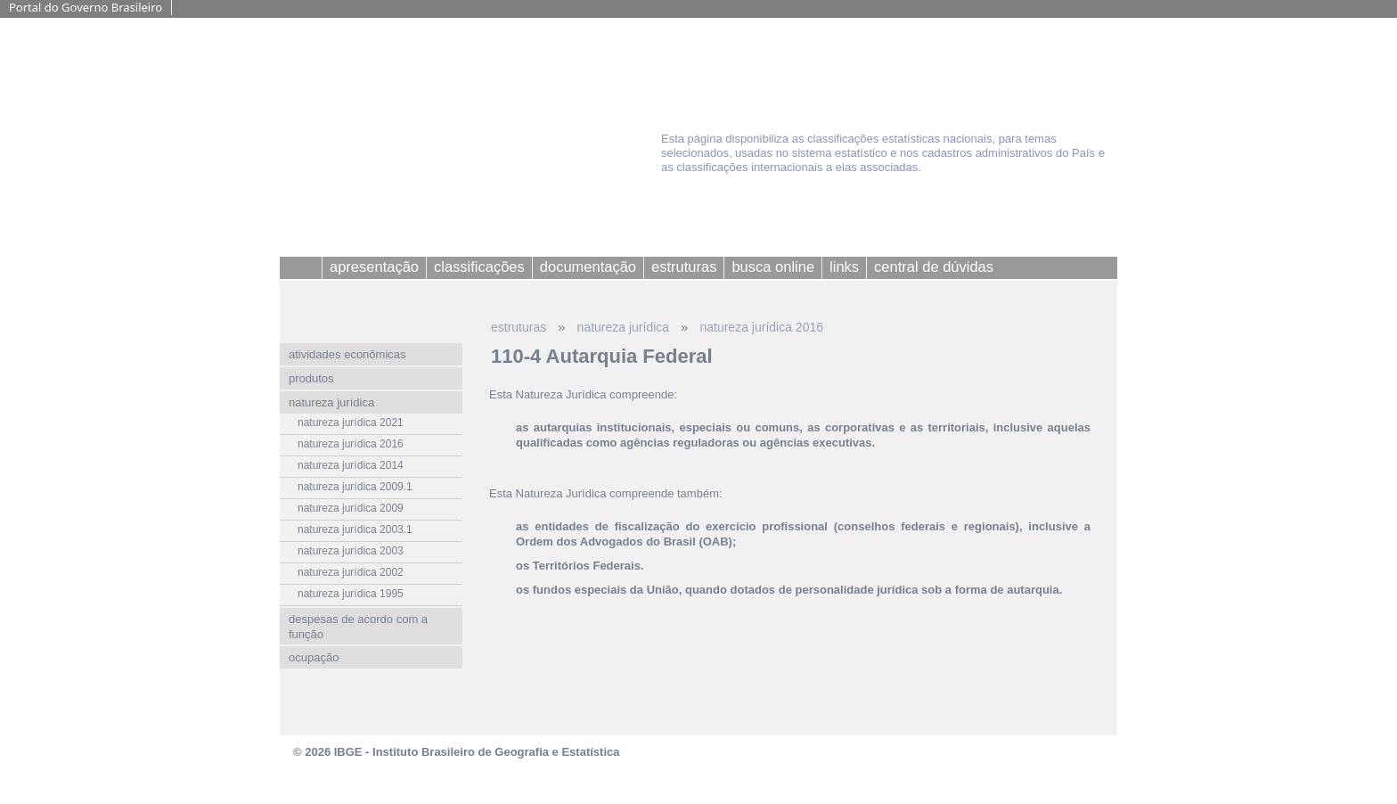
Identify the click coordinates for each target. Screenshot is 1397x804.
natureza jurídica (623, 327)
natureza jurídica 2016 (761, 327)
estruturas (518, 327)
